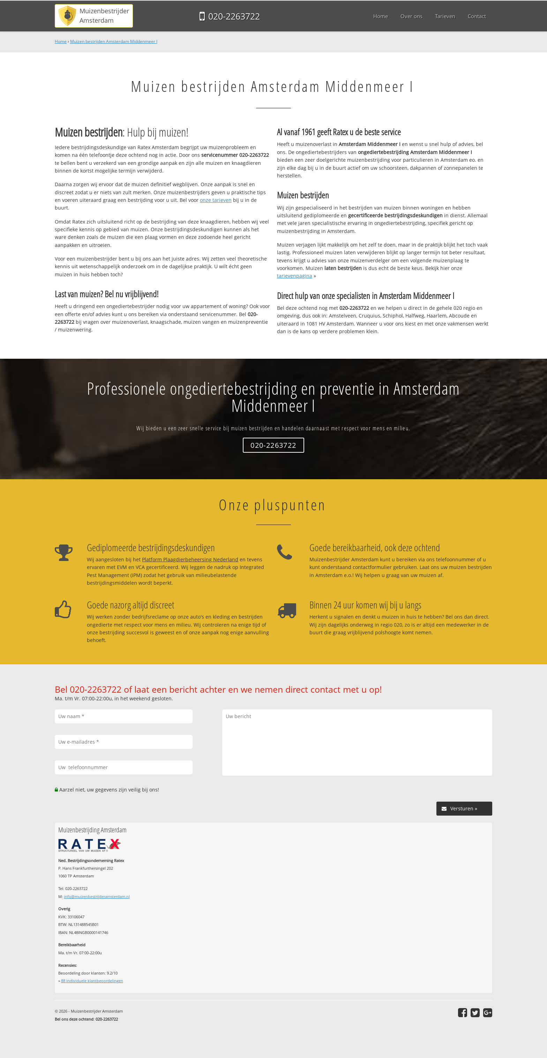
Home (61, 41)
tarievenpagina (294, 275)
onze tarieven (216, 200)
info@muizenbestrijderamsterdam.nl (97, 896)
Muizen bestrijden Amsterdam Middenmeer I (113, 41)
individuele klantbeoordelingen (92, 980)
